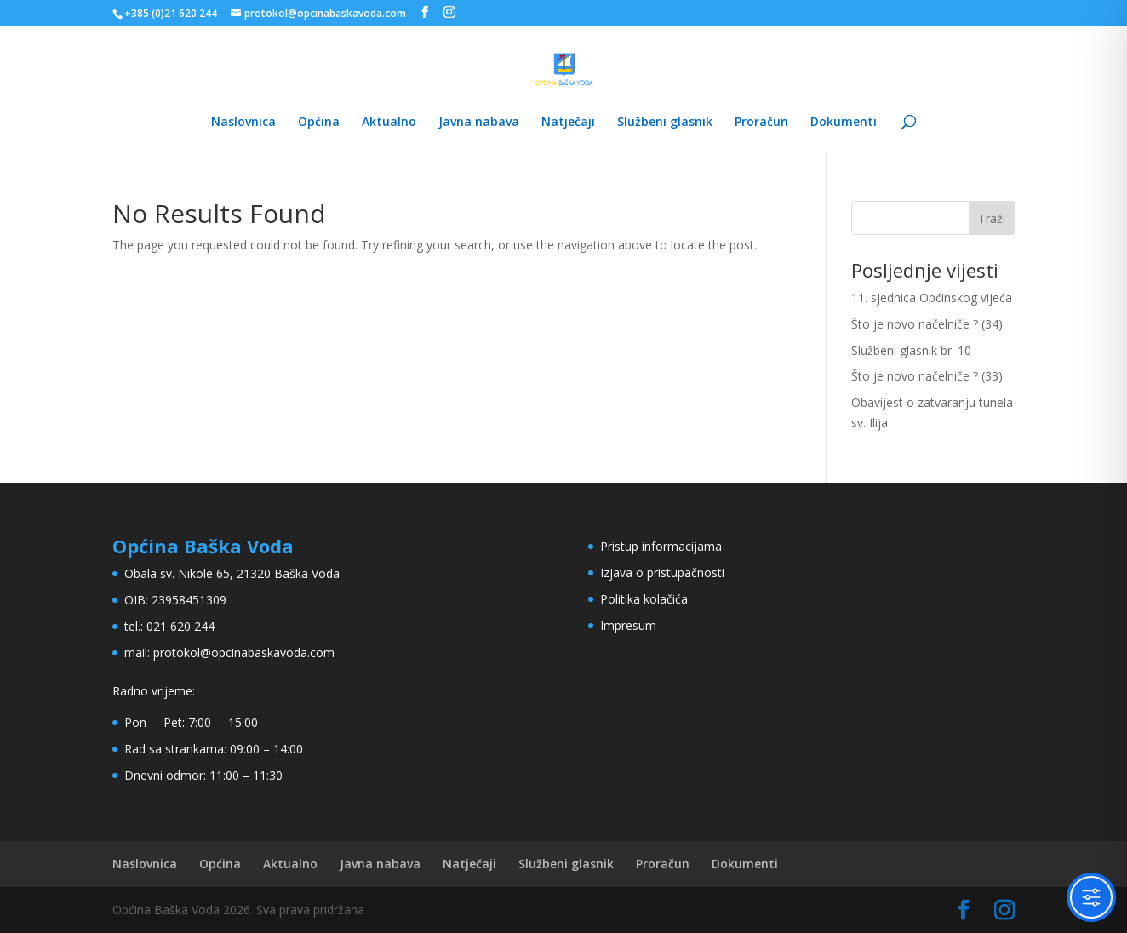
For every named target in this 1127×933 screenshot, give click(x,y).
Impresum (628, 625)
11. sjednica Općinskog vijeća (931, 297)
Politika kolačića (644, 599)
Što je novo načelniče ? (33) (927, 376)
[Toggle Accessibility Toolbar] (1091, 897)
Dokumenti (843, 122)
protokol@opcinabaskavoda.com (244, 652)
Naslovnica (243, 122)
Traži (991, 218)
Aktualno (389, 122)
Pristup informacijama (661, 546)
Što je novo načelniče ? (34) (927, 324)
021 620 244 (180, 626)
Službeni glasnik (664, 122)
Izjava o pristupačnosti (662, 572)
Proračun (761, 122)
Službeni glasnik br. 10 (911, 350)
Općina (319, 122)
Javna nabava (478, 122)
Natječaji (568, 122)
